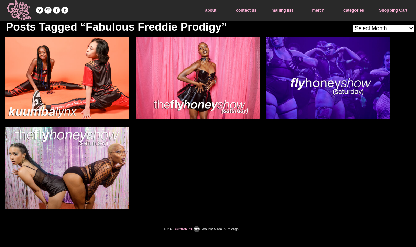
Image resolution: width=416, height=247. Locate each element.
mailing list (282, 10)
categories (353, 10)
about (211, 10)
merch (318, 10)
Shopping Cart (393, 10)
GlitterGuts (19, 10)
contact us (246, 10)
